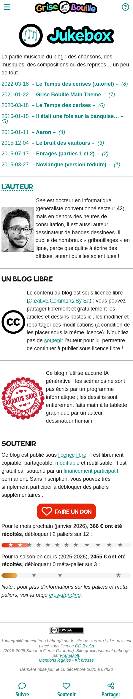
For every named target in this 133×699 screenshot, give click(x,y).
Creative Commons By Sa (59, 301)
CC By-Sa (84, 646)
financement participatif (91, 471)
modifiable (67, 463)
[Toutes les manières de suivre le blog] (22, 690)
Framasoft (69, 656)
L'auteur (17, 187)
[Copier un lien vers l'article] (111, 690)
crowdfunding (65, 595)
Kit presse (84, 660)
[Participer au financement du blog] (66, 690)
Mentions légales (55, 660)
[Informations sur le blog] (125, 7)
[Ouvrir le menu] (7, 7)
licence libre (72, 455)
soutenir (53, 340)
